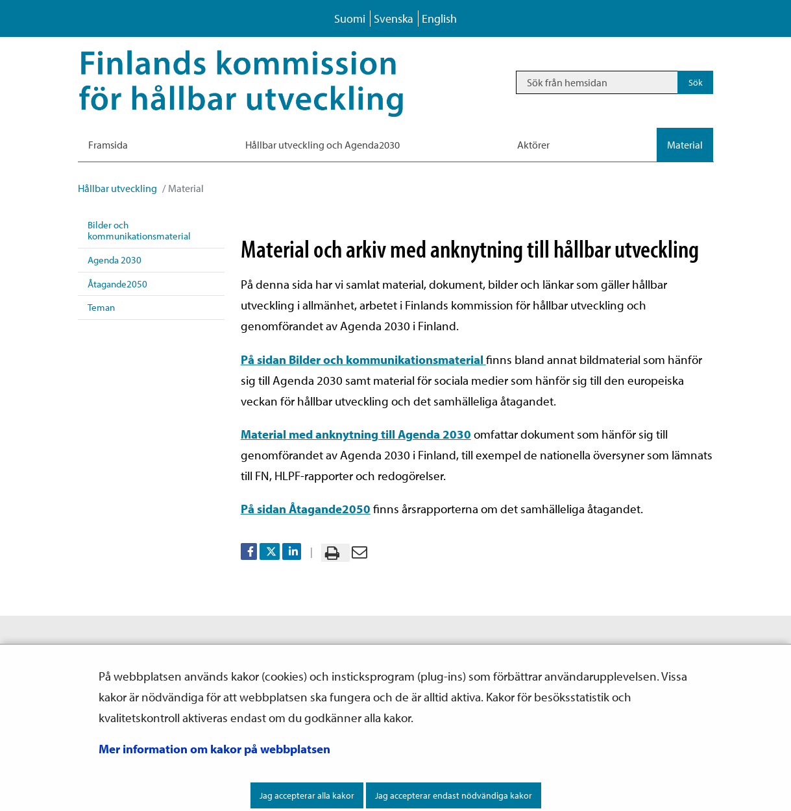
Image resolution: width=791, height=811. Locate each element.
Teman (101, 307)
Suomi (349, 18)
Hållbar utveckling (117, 188)
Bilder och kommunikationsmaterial (139, 230)
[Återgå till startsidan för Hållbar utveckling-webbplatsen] (260, 82)
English (439, 18)
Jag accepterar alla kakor (307, 795)
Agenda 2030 (114, 260)
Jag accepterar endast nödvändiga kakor (453, 795)
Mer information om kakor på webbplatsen (214, 749)
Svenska (393, 18)
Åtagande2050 (117, 284)
